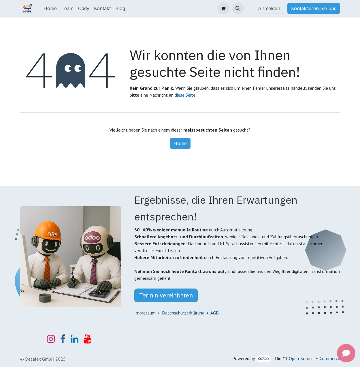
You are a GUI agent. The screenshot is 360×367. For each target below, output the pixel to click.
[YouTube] (87, 339)
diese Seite (185, 95)
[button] (238, 8)
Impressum (145, 313)
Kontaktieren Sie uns (313, 8)
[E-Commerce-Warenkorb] (223, 8)
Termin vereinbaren (166, 295)
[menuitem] (50, 8)
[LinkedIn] (74, 339)
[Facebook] (63, 339)
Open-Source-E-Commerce (314, 358)
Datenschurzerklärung (183, 313)
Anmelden (269, 8)
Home (180, 143)
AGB (214, 313)
